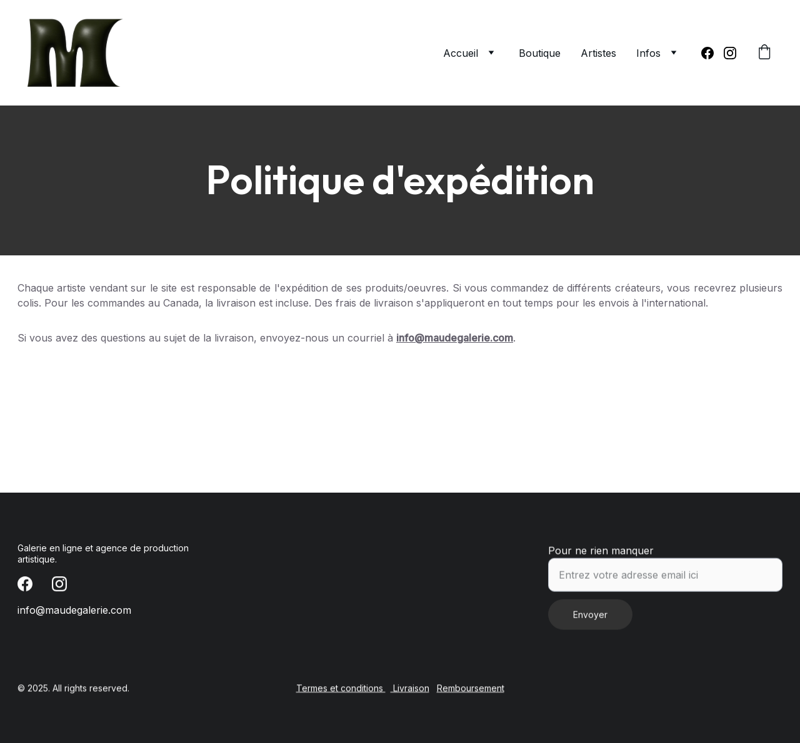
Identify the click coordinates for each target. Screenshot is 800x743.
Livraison (410, 689)
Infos (648, 53)
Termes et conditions (341, 689)
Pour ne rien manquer (601, 555)
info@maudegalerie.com (454, 338)
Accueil (460, 53)
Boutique (540, 53)
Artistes (598, 53)
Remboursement (470, 689)
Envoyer (590, 619)
